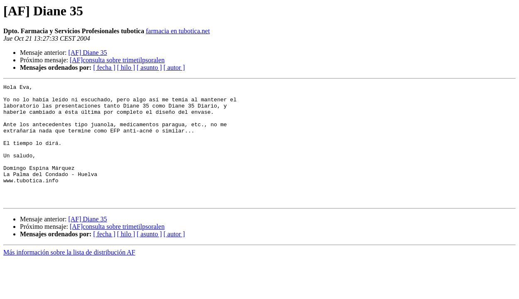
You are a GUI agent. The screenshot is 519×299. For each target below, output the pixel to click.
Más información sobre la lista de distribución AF (69, 275)
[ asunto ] (149, 67)
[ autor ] (174, 67)
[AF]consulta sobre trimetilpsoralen (117, 60)
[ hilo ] (126, 67)
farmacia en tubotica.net (178, 30)
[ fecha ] (104, 67)
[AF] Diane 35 (87, 52)
